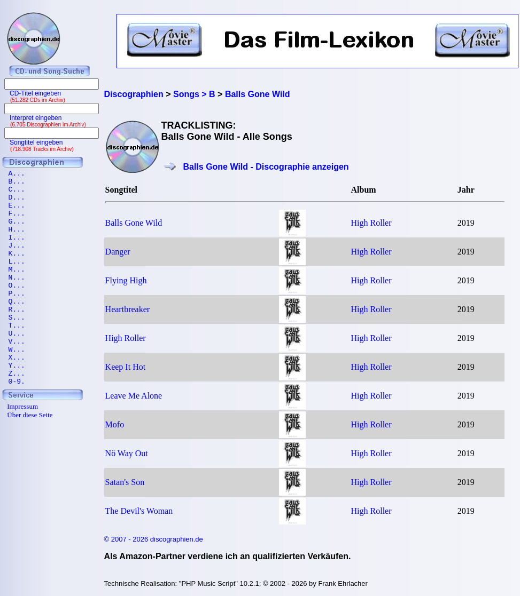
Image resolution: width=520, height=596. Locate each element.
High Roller (371, 222)
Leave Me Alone (133, 395)
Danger (117, 251)
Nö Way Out (126, 453)
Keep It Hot (125, 366)
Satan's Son (125, 482)
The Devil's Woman (139, 510)
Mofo (115, 424)
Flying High (126, 280)
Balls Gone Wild (133, 222)
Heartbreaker (127, 309)
